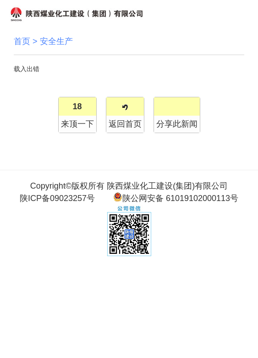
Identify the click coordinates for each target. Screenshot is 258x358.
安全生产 (56, 41)
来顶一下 (77, 124)
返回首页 (125, 124)
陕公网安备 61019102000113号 (175, 197)
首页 (22, 41)
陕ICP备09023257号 (57, 198)
